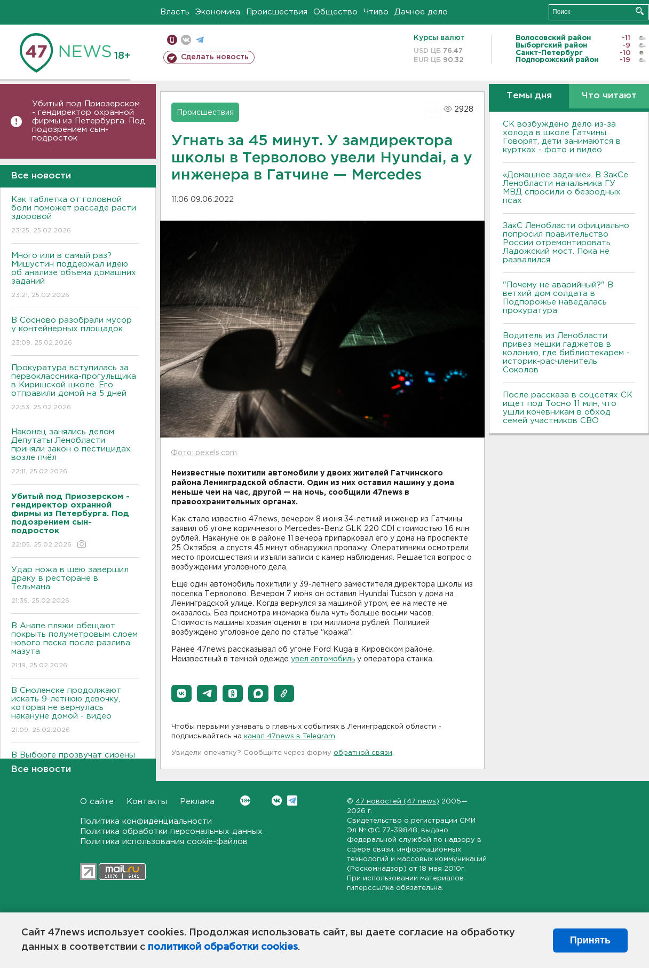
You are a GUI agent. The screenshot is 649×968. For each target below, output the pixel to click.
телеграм (200, 40)
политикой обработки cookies (223, 947)
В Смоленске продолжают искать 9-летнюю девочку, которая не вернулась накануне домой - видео (75, 711)
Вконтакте (245, 800)
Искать (640, 11)
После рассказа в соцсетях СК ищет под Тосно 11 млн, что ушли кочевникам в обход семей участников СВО (567, 408)
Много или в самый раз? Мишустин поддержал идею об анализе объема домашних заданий (75, 276)
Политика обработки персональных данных (171, 831)
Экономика (217, 12)
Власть (174, 12)
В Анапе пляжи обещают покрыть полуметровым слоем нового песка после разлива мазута (75, 646)
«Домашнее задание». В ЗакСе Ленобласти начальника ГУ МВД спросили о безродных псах (565, 187)
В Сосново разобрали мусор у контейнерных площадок (75, 332)
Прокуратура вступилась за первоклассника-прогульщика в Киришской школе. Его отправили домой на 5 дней (75, 388)
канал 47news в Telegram (289, 736)
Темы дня (529, 96)
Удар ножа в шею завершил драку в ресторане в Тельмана (75, 585)
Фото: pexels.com (204, 453)
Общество (335, 12)
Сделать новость (215, 57)
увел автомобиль (323, 659)
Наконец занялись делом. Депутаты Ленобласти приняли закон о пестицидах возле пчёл (75, 452)
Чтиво (376, 12)
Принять (590, 940)
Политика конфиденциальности (146, 821)
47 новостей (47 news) (397, 802)
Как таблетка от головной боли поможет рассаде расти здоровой (75, 215)
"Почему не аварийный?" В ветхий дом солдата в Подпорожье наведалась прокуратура (558, 298)
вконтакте (186, 40)
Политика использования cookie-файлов (164, 841)
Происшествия (276, 12)
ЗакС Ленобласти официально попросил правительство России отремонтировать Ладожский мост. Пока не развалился (566, 242)
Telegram (292, 800)
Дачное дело (421, 12)
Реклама (197, 801)
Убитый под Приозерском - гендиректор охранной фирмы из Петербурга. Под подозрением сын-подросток (88, 121)
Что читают (609, 96)
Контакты (146, 801)
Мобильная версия (172, 40)
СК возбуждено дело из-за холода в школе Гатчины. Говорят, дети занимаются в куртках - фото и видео (562, 137)
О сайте (97, 801)
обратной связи (363, 753)
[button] (181, 693)
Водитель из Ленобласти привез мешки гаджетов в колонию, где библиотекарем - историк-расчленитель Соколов (566, 352)
